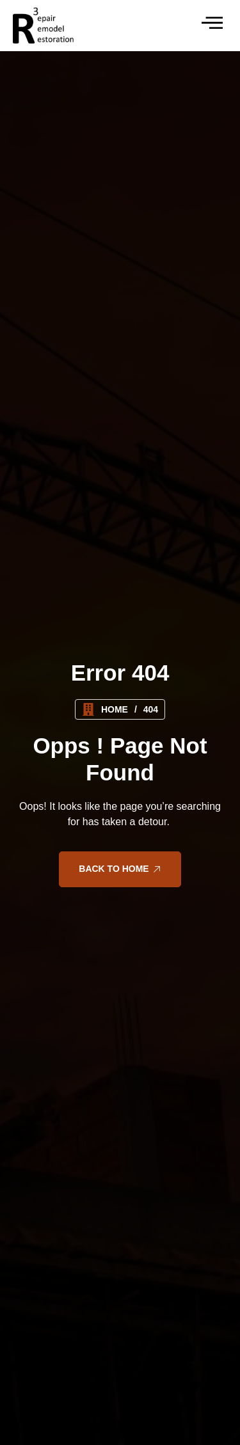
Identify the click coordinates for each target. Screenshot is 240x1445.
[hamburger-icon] (210, 25)
